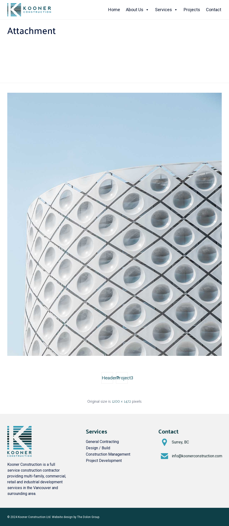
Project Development (104, 460)
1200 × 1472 (121, 401)
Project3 (122, 378)
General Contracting (102, 441)
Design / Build (98, 448)
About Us (137, 9)
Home (114, 9)
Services (166, 9)
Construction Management (108, 454)
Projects (192, 9)
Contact (213, 9)
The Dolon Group (88, 517)
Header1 (107, 378)
